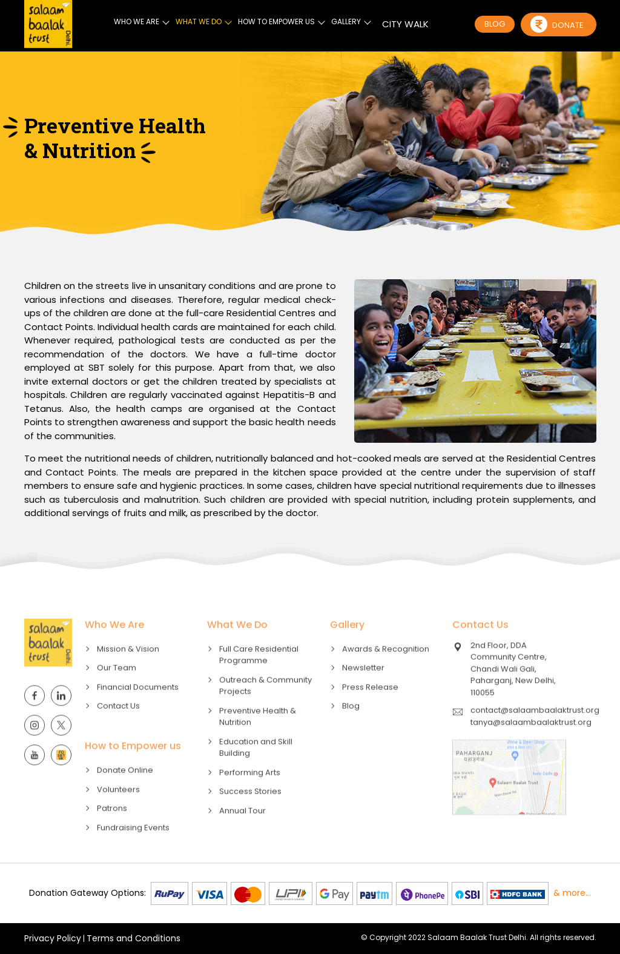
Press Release (370, 710)
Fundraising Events (133, 850)
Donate (557, 23)
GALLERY (346, 21)
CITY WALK (405, 23)
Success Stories (250, 815)
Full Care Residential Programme (258, 678)
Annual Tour (242, 834)
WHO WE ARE (136, 21)
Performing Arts (249, 795)
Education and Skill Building (255, 771)
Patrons (112, 832)
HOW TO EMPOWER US (276, 21)
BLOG (494, 24)
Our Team (116, 691)
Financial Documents (138, 710)
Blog (351, 729)
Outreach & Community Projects (265, 709)
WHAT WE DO (199, 21)
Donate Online (125, 794)
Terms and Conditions (133, 938)
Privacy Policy (52, 938)
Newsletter (363, 691)
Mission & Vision (128, 672)
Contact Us (118, 729)
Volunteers (118, 812)
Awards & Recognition (385, 672)
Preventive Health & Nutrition (257, 740)
